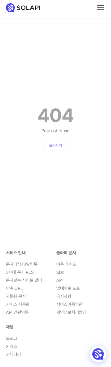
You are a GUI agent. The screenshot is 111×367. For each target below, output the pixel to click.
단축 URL (14, 288)
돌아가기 (55, 145)
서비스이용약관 (69, 304)
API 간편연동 (17, 312)
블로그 (11, 338)
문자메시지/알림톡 (21, 264)
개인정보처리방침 (71, 312)
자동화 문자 (16, 296)
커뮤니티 (13, 354)
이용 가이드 (66, 264)
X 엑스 (11, 346)
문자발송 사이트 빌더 (24, 280)
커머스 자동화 (18, 304)
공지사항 (63, 296)
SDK (60, 272)
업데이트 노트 (68, 288)
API (59, 280)
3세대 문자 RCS (20, 272)
